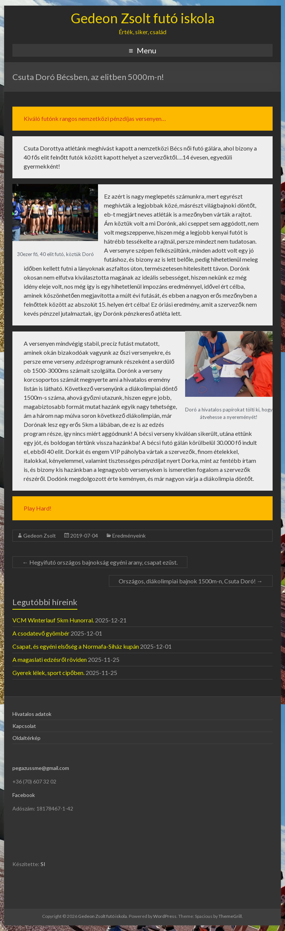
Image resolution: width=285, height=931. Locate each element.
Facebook (23, 795)
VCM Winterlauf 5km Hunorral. (53, 620)
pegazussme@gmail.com (40, 768)
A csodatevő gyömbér (40, 633)
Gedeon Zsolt (39, 535)
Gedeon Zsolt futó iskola (143, 18)
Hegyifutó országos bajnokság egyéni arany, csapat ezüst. (100, 562)
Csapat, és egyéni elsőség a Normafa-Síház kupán (75, 646)
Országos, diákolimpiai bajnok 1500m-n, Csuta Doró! (191, 581)
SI (43, 864)
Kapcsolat (24, 726)
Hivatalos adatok (31, 714)
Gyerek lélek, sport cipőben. (48, 672)
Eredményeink (129, 535)
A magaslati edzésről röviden (49, 659)
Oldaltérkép (26, 738)
